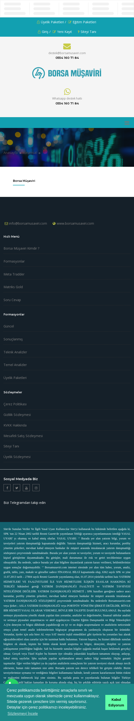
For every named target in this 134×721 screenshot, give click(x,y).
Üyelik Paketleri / (51, 22)
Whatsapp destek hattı (67, 98)
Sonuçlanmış (13, 339)
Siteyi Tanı (87, 31)
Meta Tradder (14, 274)
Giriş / (44, 31)
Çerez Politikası (15, 404)
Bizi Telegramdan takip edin (25, 502)
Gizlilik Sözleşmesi (17, 414)
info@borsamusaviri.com (28, 223)
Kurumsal (29, 152)
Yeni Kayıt (62, 31)
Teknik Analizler (15, 352)
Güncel (9, 326)
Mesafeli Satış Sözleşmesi (23, 436)
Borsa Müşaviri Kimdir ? (21, 248)
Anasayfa (11, 152)
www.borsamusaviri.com (75, 223)
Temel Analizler (15, 364)
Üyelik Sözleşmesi (17, 456)
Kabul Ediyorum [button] (116, 702)
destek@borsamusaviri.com (67, 53)
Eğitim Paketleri (82, 22)
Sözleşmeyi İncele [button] (23, 714)
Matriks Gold (13, 287)
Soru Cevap (12, 300)
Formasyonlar (14, 261)
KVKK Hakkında (15, 425)
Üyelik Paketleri (15, 377)
